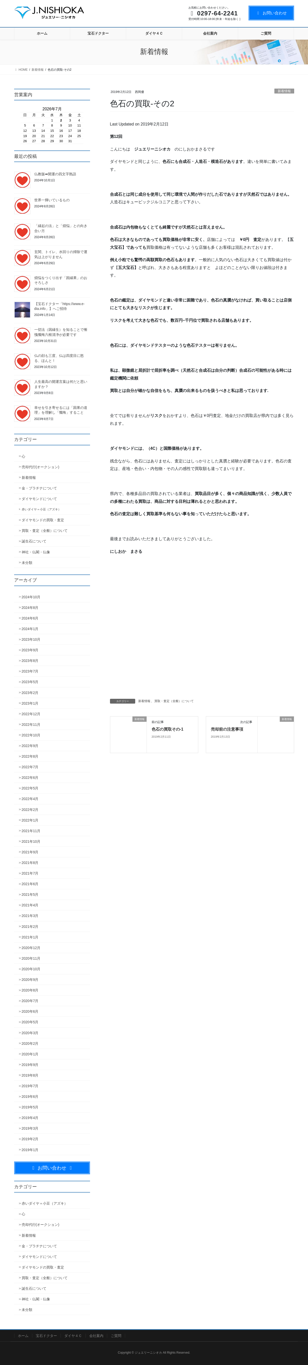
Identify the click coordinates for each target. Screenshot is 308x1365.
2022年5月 (30, 788)
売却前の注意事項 (227, 729)
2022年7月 (30, 767)
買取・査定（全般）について (174, 701)
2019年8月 (30, 1075)
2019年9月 (30, 1065)
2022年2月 (30, 810)
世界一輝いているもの (52, 200)
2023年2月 (30, 693)
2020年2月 (30, 1043)
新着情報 (284, 91)
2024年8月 (30, 608)
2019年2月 (30, 1139)
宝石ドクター (46, 1336)
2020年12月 (31, 948)
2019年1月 (30, 1150)
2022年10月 (31, 735)
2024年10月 (31, 597)
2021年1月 (30, 937)
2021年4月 (30, 905)
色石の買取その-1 (167, 729)
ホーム (23, 1336)
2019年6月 (30, 1097)
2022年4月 (30, 799)
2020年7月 (30, 1001)
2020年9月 (30, 980)
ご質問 (116, 1336)
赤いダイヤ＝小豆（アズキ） (41, 509)
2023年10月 (31, 639)
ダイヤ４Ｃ (73, 1336)
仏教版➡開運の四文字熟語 (55, 174)
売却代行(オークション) (40, 467)
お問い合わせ (271, 13)
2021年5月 (30, 894)
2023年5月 (30, 682)
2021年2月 (30, 927)
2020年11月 (31, 958)
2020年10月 (31, 969)
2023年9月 (30, 650)
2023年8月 (30, 661)
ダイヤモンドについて (39, 499)
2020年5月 (30, 1022)
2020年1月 (30, 1054)
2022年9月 (30, 746)
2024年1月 (30, 629)
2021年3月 (30, 916)
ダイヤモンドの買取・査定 (43, 520)
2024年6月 (30, 618)
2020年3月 (30, 1033)
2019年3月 (30, 1128)
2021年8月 (30, 863)
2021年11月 (31, 831)
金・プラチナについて (39, 488)
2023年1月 (30, 703)
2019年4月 (30, 1118)
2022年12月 (31, 714)
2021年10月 (31, 841)
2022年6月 (30, 778)
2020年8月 (30, 990)
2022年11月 (31, 725)
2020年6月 (30, 1011)
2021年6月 (30, 884)
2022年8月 (30, 756)
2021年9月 (30, 852)
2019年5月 (30, 1107)
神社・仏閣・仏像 (36, 552)
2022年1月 (30, 820)
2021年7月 (30, 873)
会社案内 (96, 1336)
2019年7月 (30, 1086)
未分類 (27, 563)
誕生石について (34, 541)
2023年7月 (30, 671)
